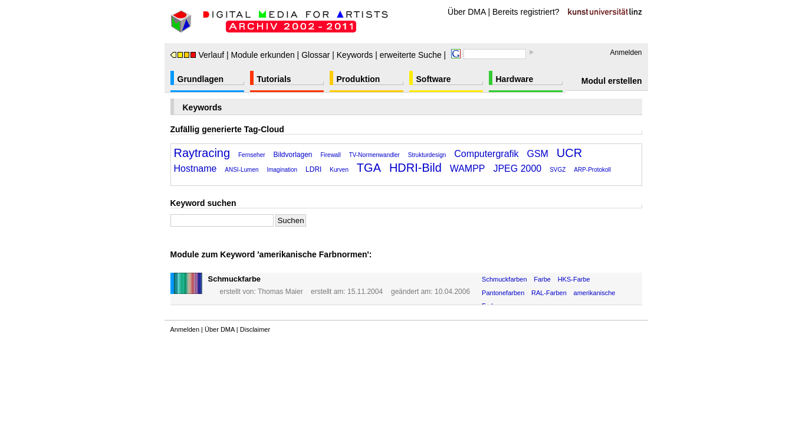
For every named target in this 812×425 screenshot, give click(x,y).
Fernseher (251, 155)
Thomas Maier (280, 291)
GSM (537, 154)
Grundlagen (200, 79)
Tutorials (274, 79)
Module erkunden (263, 55)
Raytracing (202, 152)
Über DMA (467, 12)
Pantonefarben (503, 292)
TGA (369, 167)
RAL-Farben (549, 292)
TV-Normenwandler (374, 155)
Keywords (355, 55)
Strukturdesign (427, 155)
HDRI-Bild (415, 167)
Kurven (339, 169)
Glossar (315, 55)
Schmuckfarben (504, 279)
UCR (569, 152)
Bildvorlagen (292, 155)
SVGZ (558, 169)
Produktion (358, 79)
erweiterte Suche (411, 55)
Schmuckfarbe (234, 278)
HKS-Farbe (574, 279)
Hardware (515, 79)
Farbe (542, 279)
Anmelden (626, 52)
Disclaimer (255, 329)
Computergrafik (486, 154)
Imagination (282, 169)
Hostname (195, 169)
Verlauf (197, 55)
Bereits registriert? (526, 12)
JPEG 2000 (517, 169)
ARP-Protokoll (592, 169)
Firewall (330, 155)
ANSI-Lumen (241, 169)
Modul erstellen (611, 81)
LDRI (313, 169)
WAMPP (467, 169)
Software (433, 79)
